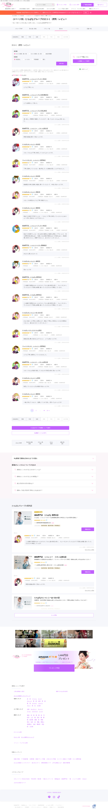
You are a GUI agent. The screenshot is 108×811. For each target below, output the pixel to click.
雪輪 (38, 722)
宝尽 (32, 722)
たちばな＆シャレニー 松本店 (31, 144)
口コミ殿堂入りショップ (27, 737)
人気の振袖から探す (24, 8)
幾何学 (38, 724)
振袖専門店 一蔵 (66, 779)
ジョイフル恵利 (76, 779)
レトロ (41, 711)
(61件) (44, 562)
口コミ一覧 (17, 737)
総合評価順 (48, 54)
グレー (29, 705)
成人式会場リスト (19, 807)
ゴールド (34, 703)
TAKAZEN (33, 779)
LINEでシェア (83, 69)
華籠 (42, 719)
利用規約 (27, 807)
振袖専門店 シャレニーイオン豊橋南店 (34, 245)
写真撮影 (35, 59)
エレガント (34, 709)
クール (29, 711)
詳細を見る (88, 529)
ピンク (40, 698)
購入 (43, 59)
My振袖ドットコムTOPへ (40, 433)
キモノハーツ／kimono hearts (22, 779)
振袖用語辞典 (41, 805)
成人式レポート (36, 762)
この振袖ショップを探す (84, 61)
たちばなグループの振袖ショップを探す (40, 427)
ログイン (101, 5)
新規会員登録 (87, 5)
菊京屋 (39, 779)
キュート (40, 709)
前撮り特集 (17, 759)
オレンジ (29, 701)
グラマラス (35, 711)
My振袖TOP (16, 805)
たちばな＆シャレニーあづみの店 (32, 312)
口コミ (61, 28)
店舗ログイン (53, 807)
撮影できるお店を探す (38, 8)
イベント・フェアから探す (78, 8)
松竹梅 (31, 719)
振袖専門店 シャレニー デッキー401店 (34, 79)
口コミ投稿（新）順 (20, 54)
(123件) (44, 520)
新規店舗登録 (61, 807)
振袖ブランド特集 (40, 759)
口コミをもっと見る (89, 549)
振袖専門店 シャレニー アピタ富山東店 (34, 110)
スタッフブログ (32, 805)
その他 (38, 705)
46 (44, 410)
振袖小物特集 (66, 762)
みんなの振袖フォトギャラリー (22, 762)
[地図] (52, 522)
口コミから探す (51, 8)
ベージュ (34, 698)
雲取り (42, 722)
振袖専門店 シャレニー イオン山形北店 (35, 128)
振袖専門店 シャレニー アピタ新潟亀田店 (35, 95)
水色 (39, 701)
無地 (28, 715)
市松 (43, 724)
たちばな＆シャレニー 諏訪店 (31, 192)
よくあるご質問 (74, 4)
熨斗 (28, 722)
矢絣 (34, 724)
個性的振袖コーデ (46, 762)
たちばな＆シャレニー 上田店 (31, 378)
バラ (32, 717)
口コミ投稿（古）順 (35, 54)
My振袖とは (24, 805)
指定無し (17, 59)
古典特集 (32, 759)
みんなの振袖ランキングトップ (22, 696)
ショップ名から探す (63, 8)
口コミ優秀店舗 (77, 759)
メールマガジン (59, 805)
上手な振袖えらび (57, 762)
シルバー (40, 703)
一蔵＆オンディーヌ (47, 779)
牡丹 (28, 717)
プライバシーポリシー (36, 807)
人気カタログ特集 (51, 759)
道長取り (29, 724)
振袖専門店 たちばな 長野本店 (32, 277)
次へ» (48, 410)
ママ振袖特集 (24, 759)
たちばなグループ (29, 15)
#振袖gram (57, 779)
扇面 (35, 719)
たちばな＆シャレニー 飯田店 (31, 208)
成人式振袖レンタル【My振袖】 (18, 15)
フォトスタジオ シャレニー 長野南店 (34, 160)
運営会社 (45, 807)
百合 (38, 717)
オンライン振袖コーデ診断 (64, 759)
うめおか (84, 779)
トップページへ (104, 0)
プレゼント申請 (61, 4)
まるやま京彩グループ (20, 782)
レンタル (26, 59)
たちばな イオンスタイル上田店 (32, 330)
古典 (28, 709)
